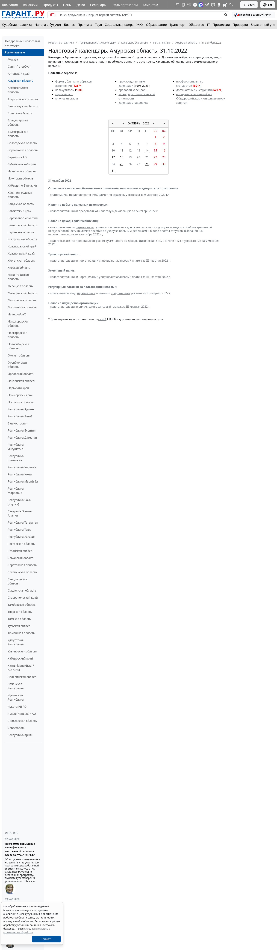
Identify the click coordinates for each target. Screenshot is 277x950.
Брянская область (20, 113)
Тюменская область (21, 633)
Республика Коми (20, 474)
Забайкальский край (22, 164)
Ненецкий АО (17, 314)
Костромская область (22, 239)
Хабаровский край (20, 658)
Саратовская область (22, 565)
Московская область (22, 300)
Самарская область (21, 558)
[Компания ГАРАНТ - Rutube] (225, 5)
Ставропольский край (23, 598)
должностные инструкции (194, 90)
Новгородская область (17, 335)
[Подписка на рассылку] (177, 5)
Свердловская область (17, 581)
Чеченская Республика (16, 686)
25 (121, 164)
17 (113, 157)
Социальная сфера (119, 24)
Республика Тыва (19, 530)
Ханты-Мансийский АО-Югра (21, 668)
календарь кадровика (133, 103)
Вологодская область (22, 143)
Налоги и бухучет (48, 24)
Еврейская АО (17, 157)
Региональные (15, 52)
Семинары (98, 5)
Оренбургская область (17, 365)
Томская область (19, 619)
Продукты (50, 5)
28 (147, 164)
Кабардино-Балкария (22, 185)
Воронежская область (23, 150)
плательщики (59, 195)
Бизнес (69, 24)
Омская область (19, 355)
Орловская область (21, 374)
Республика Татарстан (23, 522)
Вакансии (30, 5)
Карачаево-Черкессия (23, 218)
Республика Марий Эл (23, 481)
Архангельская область (18, 90)
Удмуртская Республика (16, 642)
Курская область (19, 268)
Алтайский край (19, 74)
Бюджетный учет (263, 24)
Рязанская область (20, 551)
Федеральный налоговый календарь (22, 43)
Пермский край (18, 388)
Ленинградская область (18, 277)
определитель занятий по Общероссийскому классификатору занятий (200, 98)
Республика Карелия (22, 467)
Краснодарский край (22, 246)
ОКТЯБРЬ (134, 123)
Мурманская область (22, 307)
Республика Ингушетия (16, 447)
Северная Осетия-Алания (20, 513)
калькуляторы (64, 90)
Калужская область (21, 204)
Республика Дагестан (22, 438)
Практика (85, 24)
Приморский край (20, 395)
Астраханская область (23, 99)
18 (121, 157)
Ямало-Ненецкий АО (22, 714)
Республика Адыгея (21, 409)
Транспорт (178, 24)
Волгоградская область (18, 134)
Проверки (240, 24)
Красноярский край (21, 253)
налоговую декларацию (115, 211)
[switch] (52, 14)
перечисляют (85, 227)
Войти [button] (249, 5)
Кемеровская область (22, 225)
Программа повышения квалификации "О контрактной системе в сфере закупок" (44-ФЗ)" (20, 849)
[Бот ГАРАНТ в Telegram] (213, 5)
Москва (13, 59)
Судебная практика (17, 24)
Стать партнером (124, 5)
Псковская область (21, 402)
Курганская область (21, 261)
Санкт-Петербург (19, 67)
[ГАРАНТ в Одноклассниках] (219, 5)
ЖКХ (140, 24)
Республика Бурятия (22, 430)
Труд (98, 24)
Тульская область (19, 626)
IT (208, 24)
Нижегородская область (18, 323)
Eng (268, 5)
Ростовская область (21, 544)
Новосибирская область (18, 346)
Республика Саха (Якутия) (19, 502)
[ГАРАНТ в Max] (201, 4)
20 (138, 157)
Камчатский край (19, 211)
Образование (156, 24)
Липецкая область (20, 286)
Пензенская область (22, 381)
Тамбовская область (22, 605)
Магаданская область (22, 293)
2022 (146, 123)
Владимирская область (18, 122)
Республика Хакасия (21, 537)
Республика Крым (20, 735)
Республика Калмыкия (16, 458)
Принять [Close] (46, 939)
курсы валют (64, 94)
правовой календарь (133, 90)
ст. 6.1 (102, 319)
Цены (67, 5)
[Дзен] (195, 5)
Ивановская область (22, 171)
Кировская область (21, 232)
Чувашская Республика (16, 697)
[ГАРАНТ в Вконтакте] (189, 5)
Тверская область (20, 612)
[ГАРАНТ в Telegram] (207, 5)
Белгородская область (23, 106)
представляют (79, 195)
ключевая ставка (66, 98)
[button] (253, 15)
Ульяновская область (22, 651)
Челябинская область (22, 677)
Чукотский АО (17, 707)
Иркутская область (21, 178)
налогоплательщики (64, 211)
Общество (196, 24)
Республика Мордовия (16, 491)
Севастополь (16, 728)
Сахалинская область (22, 572)
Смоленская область (22, 590)
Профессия (221, 24)
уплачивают (107, 261)
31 (113, 171)
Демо (81, 5)
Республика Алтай (20, 416)
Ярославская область (22, 721)
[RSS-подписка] (231, 5)
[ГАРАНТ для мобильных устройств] (183, 5)
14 (147, 150)
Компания (10, 5)
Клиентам (150, 5)
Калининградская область (20, 195)
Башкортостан (17, 423)
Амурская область (20, 81)
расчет (103, 195)
